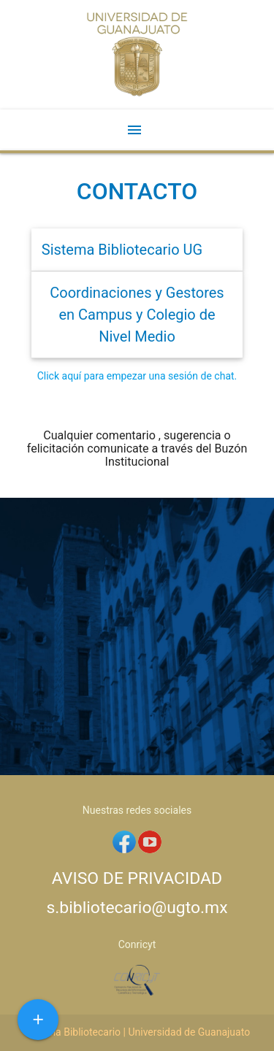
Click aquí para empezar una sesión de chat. (137, 376)
